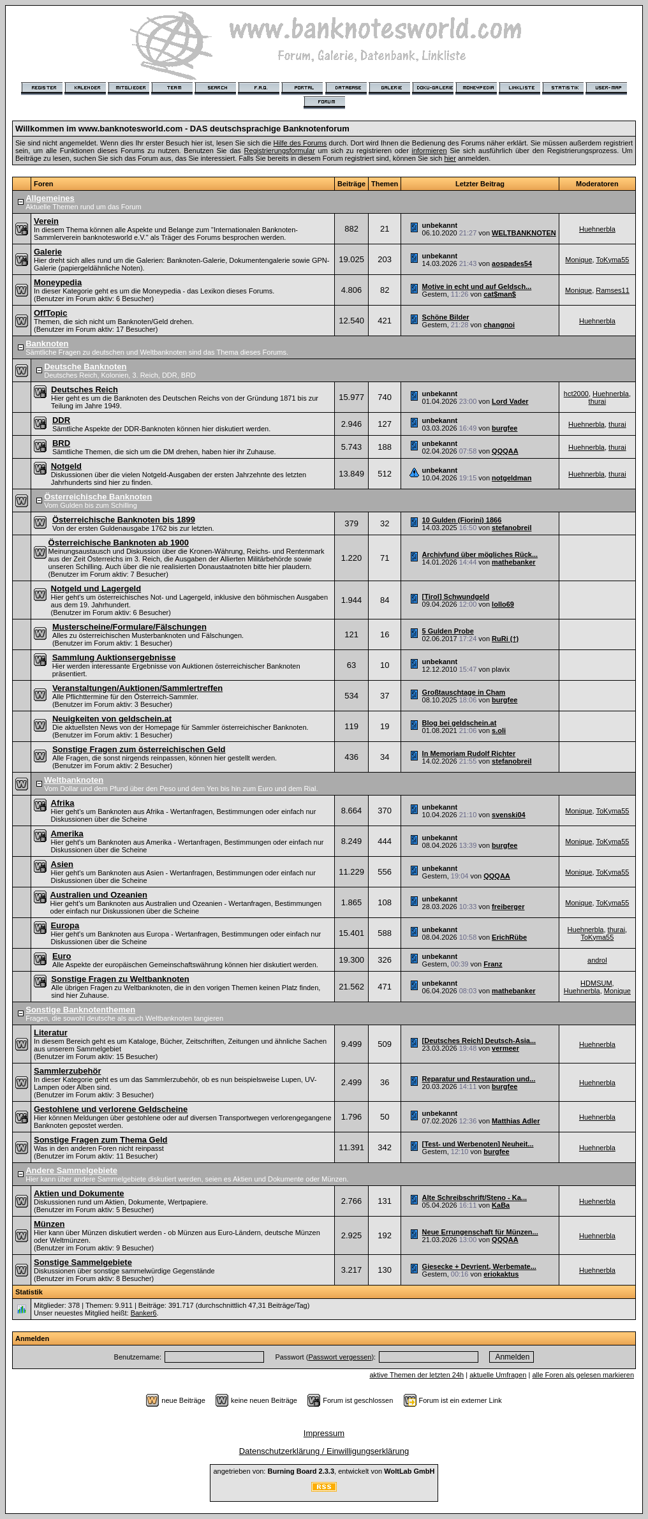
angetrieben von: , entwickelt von (323, 1471)
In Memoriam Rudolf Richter (469, 753)
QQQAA (505, 451)
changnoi (499, 325)
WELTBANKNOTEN (524, 233)
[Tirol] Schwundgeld (456, 596)
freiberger (508, 906)
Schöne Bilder (445, 317)
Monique (578, 259)
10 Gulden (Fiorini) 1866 (462, 520)
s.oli (499, 730)
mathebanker (513, 562)
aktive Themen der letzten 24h (416, 1375)
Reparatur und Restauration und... (479, 1079)
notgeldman (511, 478)
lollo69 (503, 604)
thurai (598, 401)
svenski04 (509, 815)
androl (597, 960)
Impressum (324, 1433)
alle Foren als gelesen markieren (583, 1375)
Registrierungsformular (279, 150)
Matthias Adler (516, 1121)
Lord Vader (510, 401)
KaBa (501, 1205)
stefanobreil (511, 527)
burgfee (504, 428)
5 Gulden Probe (448, 631)
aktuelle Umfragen (497, 1375)
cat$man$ (499, 294)
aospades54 (512, 263)
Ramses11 (613, 290)
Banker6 (144, 1313)
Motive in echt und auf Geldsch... (477, 286)
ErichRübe (509, 937)
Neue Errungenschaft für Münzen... (480, 1232)
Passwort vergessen (339, 1357)
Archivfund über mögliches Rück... (480, 554)
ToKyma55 (612, 259)
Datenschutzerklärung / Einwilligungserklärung (324, 1451)
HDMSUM (596, 983)
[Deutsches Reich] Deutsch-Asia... (479, 1040)
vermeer (505, 1048)
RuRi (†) (505, 638)
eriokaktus (501, 1274)
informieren (429, 150)
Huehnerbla (597, 229)
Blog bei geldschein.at (459, 723)
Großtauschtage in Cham (464, 692)
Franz (492, 964)
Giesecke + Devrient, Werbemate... (479, 1266)
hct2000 (576, 393)
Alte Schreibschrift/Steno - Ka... (474, 1197)
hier (450, 158)
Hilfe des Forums (300, 143)
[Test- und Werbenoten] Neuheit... (478, 1144)
